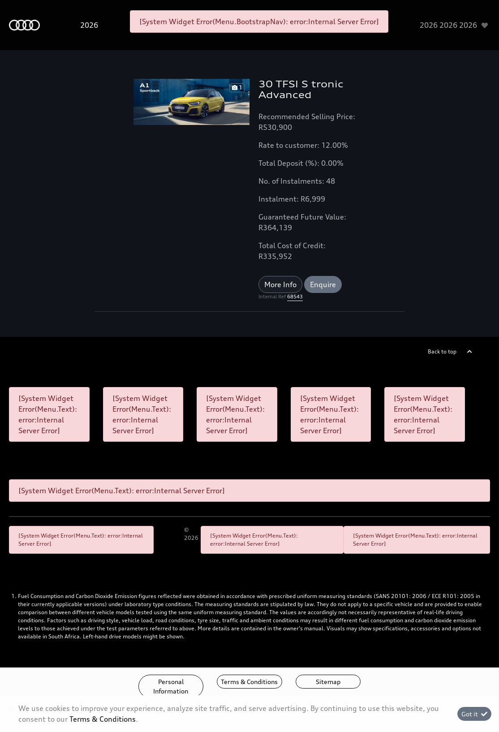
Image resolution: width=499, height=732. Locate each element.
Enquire (323, 284)
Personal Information (170, 686)
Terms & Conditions (249, 681)
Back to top (442, 351)
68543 (295, 296)
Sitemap (328, 681)
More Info (280, 284)
